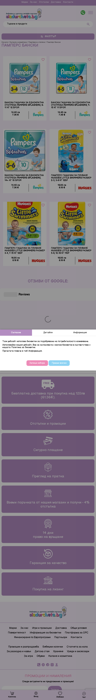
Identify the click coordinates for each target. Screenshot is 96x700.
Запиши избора (37, 363)
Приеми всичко (59, 363)
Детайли (48, 332)
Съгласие (16, 332)
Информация (80, 332)
